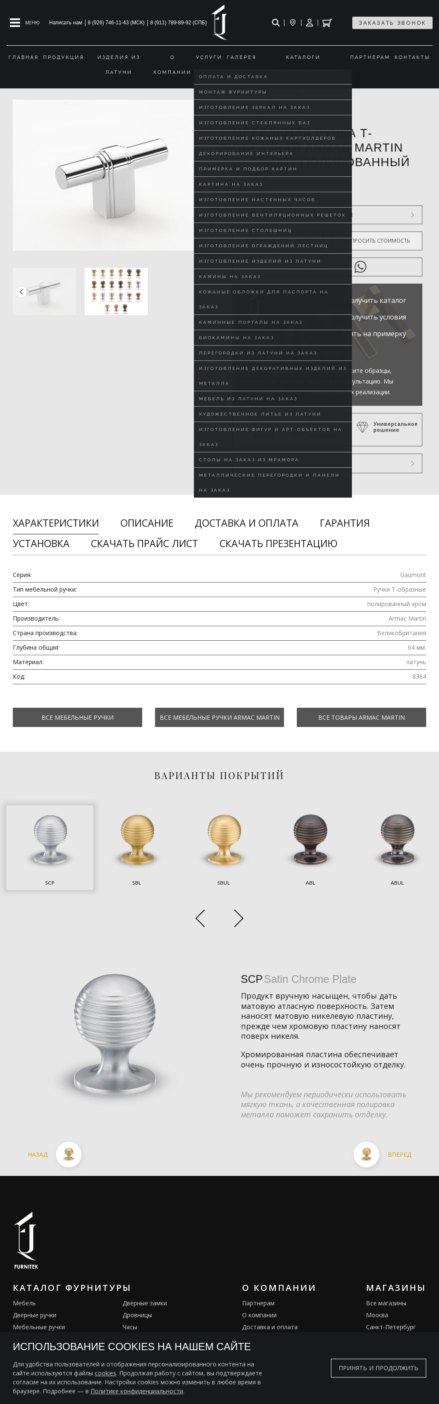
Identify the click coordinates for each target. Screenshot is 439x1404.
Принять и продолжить (379, 1368)
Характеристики (56, 523)
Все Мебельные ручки (77, 717)
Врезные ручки (34, 1317)
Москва (377, 1281)
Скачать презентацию (278, 543)
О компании (259, 1281)
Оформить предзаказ (278, 240)
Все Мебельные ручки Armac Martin (220, 717)
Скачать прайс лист (144, 543)
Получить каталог (375, 300)
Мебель (24, 1269)
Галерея (254, 1329)
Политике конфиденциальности (137, 1391)
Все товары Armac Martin (361, 717)
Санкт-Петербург (391, 1293)
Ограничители (143, 1305)
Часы (130, 1293)
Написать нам (65, 23)
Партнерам (258, 1269)
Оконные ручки (35, 1305)
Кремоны (26, 1329)
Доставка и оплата (247, 523)
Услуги (251, 1305)
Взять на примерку (374, 333)
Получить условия (375, 317)
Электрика (138, 1317)
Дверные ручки (34, 1281)
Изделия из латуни (269, 1317)
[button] (211, 291)
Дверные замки (145, 1269)
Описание (146, 523)
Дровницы (137, 1281)
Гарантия (345, 523)
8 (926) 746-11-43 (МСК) (116, 23)
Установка (41, 543)
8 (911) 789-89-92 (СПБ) (178, 23)
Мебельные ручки (39, 1293)
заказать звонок (392, 22)
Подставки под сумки (153, 1329)
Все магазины (386, 1269)
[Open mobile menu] (24, 22)
